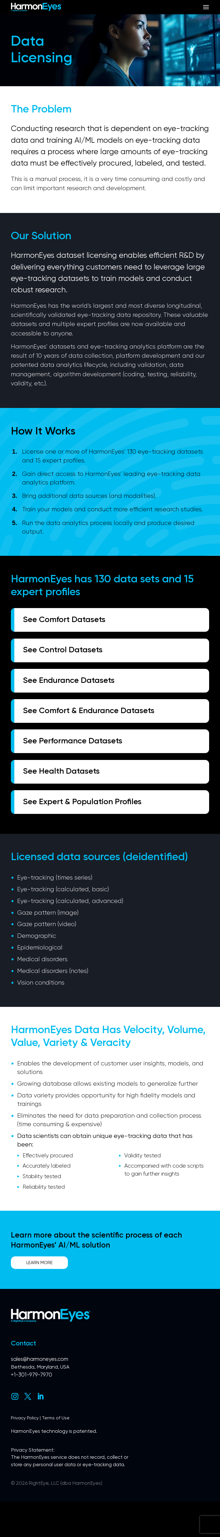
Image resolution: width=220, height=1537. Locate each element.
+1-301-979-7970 (31, 1410)
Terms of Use (56, 1453)
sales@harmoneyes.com (39, 1394)
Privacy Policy (25, 1453)
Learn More (40, 1296)
